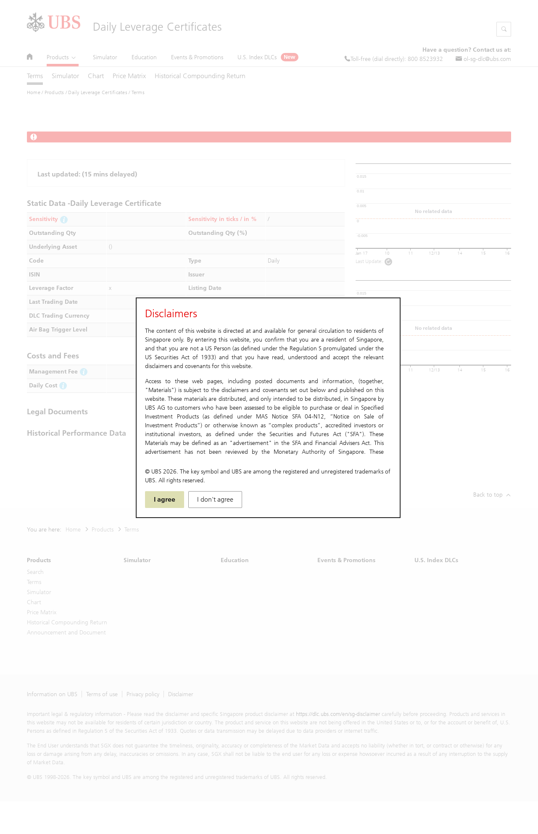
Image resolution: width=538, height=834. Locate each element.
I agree (164, 499)
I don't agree (215, 499)
